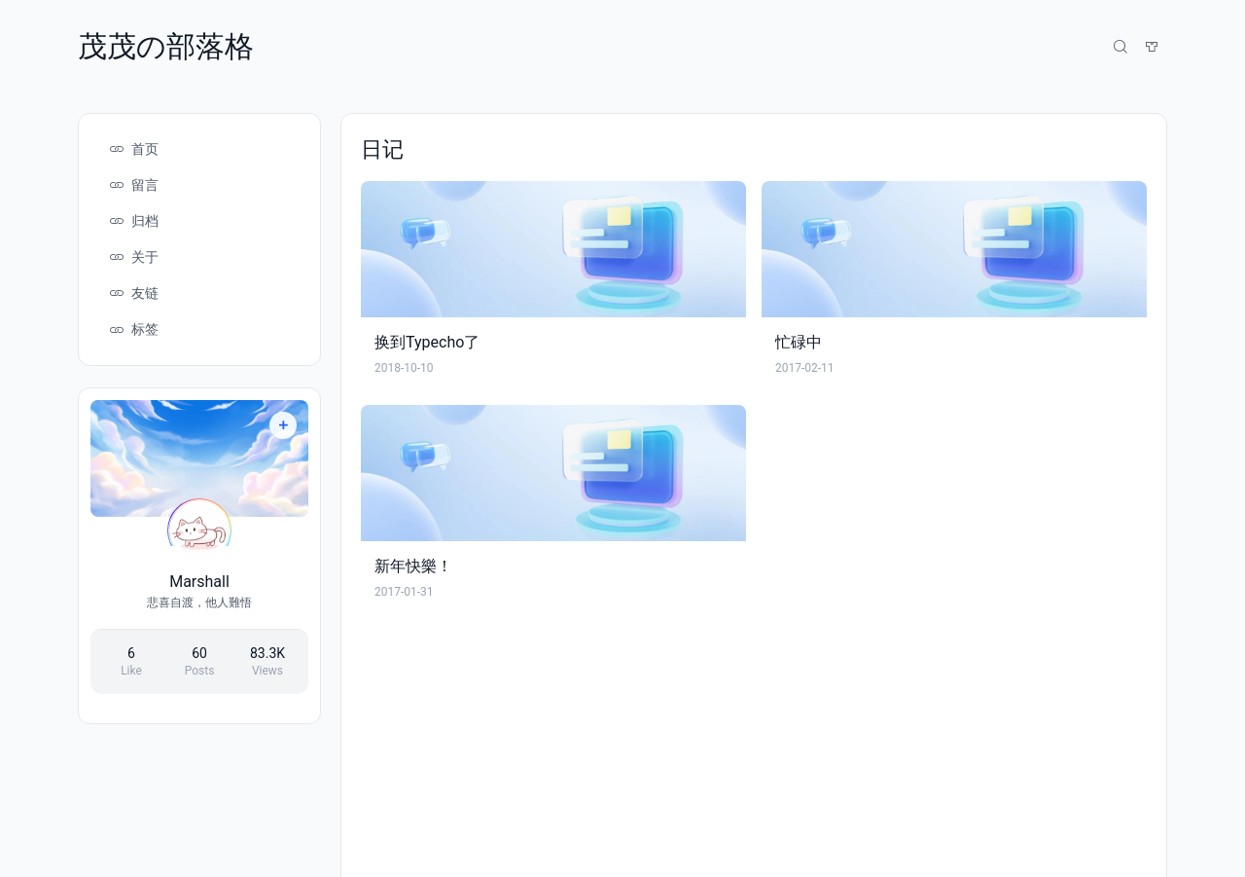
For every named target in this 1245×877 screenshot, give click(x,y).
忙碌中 (798, 342)
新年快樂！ (413, 566)
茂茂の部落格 (166, 46)
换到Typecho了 (427, 342)
